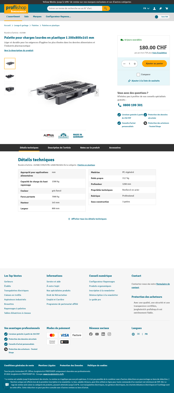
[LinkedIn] (103, 334)
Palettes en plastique (86, 165)
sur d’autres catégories (120, 2)
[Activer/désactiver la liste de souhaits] (144, 80)
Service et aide (54, 281)
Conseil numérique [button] (100, 276)
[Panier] (167, 8)
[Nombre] (129, 63)
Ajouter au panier (154, 63)
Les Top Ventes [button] (13, 276)
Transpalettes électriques (16, 290)
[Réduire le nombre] (124, 63)
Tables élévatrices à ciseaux (17, 313)
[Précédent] (30, 92)
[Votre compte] (154, 8)
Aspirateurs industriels (15, 299)
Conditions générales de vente (19, 365)
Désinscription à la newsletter (103, 295)
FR (146, 334)
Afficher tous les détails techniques (89, 219)
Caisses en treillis (12, 295)
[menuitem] (146, 8)
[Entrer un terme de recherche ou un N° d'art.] (74, 8)
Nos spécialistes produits (58, 290)
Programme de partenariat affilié (62, 304)
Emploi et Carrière (55, 299)
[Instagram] (109, 334)
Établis (7, 286)
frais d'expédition (159, 53)
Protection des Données (71, 365)
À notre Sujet (53, 286)
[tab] (29, 147)
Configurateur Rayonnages (102, 281)
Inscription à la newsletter (102, 290)
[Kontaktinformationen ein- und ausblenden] (7, 386)
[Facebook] (91, 334)
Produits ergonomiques (100, 286)
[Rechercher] (106, 8)
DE (138, 334)
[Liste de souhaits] (160, 8)
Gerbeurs (8, 281)
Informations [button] (54, 276)
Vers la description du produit (18, 50)
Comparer (145, 74)
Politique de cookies (97, 365)
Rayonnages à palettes (15, 308)
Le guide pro (95, 299)
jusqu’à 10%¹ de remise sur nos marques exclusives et (83, 2)
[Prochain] (96, 92)
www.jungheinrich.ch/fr (53, 374)
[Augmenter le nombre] (135, 63)
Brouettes (9, 304)
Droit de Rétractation (57, 295)
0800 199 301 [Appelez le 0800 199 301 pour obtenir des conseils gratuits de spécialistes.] (130, 105)
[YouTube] (97, 334)
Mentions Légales (46, 365)
